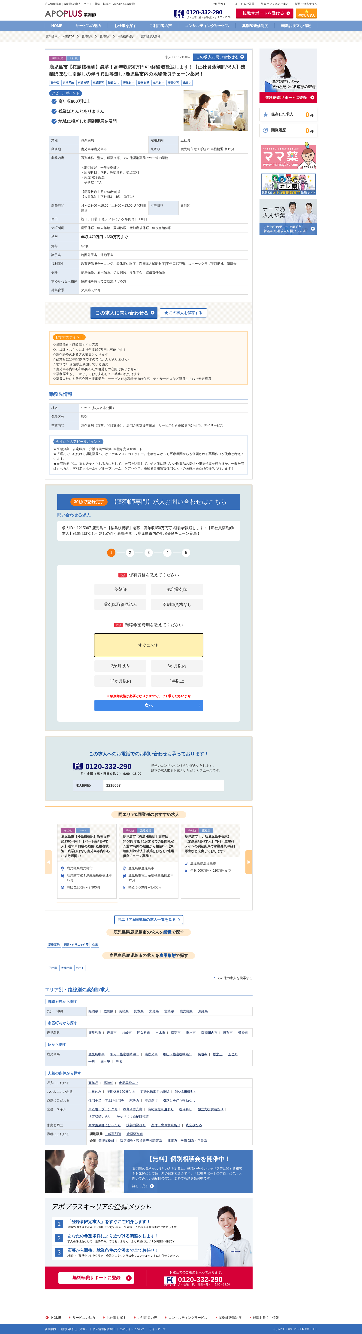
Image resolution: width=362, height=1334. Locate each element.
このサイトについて (132, 1329)
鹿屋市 (112, 1033)
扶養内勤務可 (136, 1125)
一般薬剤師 (113, 1134)
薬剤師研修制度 (255, 26)
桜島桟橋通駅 (126, 36)
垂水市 (191, 1033)
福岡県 (93, 1011)
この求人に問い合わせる (217, 57)
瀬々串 (105, 1061)
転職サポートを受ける (263, 13)
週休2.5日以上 (185, 1091)
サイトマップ (157, 1329)
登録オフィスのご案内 (275, 4)
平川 (91, 1061)
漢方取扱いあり (99, 1116)
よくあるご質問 (244, 4)
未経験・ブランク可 (103, 1109)
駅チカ (134, 1100)
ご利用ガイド (220, 4)
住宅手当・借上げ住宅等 (106, 1100)
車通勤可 (151, 1100)
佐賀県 (108, 1011)
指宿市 (176, 1033)
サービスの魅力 (88, 26)
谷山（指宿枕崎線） (177, 1054)
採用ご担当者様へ (306, 4)
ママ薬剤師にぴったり (104, 1125)
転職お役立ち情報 (296, 26)
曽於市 (243, 1033)
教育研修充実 (132, 1109)
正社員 (52, 968)
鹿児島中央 (96, 1054)
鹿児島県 (87, 36)
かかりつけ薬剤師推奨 (133, 1116)
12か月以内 (120, 681)
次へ (149, 705)
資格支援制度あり (161, 1109)
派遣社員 (66, 968)
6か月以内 (176, 666)
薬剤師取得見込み (120, 604)
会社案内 (50, 1329)
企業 (95, 944)
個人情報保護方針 (104, 1329)
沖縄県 (203, 1011)
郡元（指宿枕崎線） (124, 1054)
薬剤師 (120, 589)
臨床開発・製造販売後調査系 (141, 1140)
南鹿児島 (151, 1054)
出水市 (160, 1033)
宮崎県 (169, 1011)
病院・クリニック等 (75, 944)
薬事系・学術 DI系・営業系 (187, 1140)
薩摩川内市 (209, 1033)
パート (80, 968)
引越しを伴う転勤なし (179, 1100)
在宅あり (185, 1109)
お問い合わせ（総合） (74, 1329)
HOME (56, 26)
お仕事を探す (125, 26)
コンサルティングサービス (207, 26)
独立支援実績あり (210, 1109)
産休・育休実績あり (165, 1125)
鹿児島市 (105, 36)
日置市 (228, 1033)
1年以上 (176, 681)
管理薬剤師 (135, 1134)
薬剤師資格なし (177, 604)
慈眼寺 (202, 1054)
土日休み (94, 1091)
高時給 (108, 1083)
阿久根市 (143, 1033)
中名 (119, 1061)
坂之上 (218, 1054)
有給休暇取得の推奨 (154, 1091)
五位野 (233, 1054)
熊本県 (139, 1011)
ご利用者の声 (161, 26)
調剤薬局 (54, 944)
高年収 (93, 1083)
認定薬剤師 (177, 589)
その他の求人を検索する (235, 978)
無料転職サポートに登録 (96, 1277)
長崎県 (124, 1011)
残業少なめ (194, 1125)
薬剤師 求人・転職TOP (60, 36)
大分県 (154, 1011)
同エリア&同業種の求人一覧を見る (147, 920)
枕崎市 (127, 1033)
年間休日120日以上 (121, 1091)
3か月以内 (120, 666)
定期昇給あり (128, 1083)
